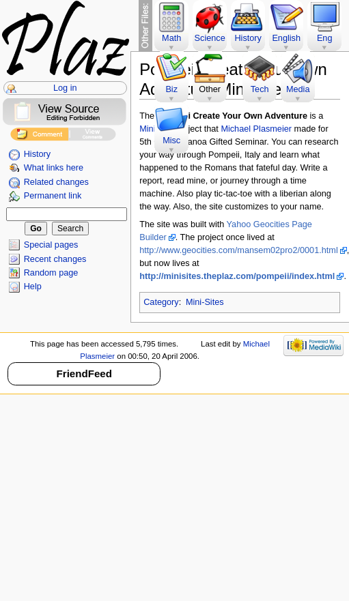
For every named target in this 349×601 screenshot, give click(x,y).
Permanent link (53, 196)
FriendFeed (84, 373)
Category (160, 302)
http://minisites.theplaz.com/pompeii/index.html (237, 276)
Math (171, 38)
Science (210, 38)
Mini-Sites (205, 302)
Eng (325, 38)
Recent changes (55, 259)
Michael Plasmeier (256, 129)
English (286, 38)
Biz (171, 89)
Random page (51, 273)
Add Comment (39, 136)
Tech (260, 89)
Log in (65, 88)
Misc (171, 140)
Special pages (51, 245)
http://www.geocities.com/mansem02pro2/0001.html (238, 250)
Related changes (56, 182)
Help (33, 286)
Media (298, 89)
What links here (53, 168)
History (37, 154)
